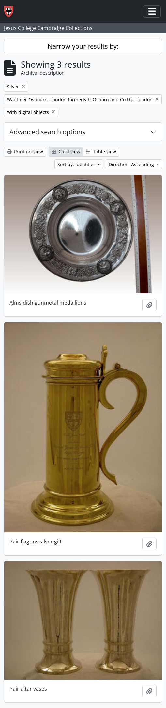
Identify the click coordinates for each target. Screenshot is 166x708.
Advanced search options (47, 131)
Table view (101, 152)
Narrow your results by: (83, 46)
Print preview (25, 152)
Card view (66, 152)
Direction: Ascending (132, 164)
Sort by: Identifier (77, 164)
